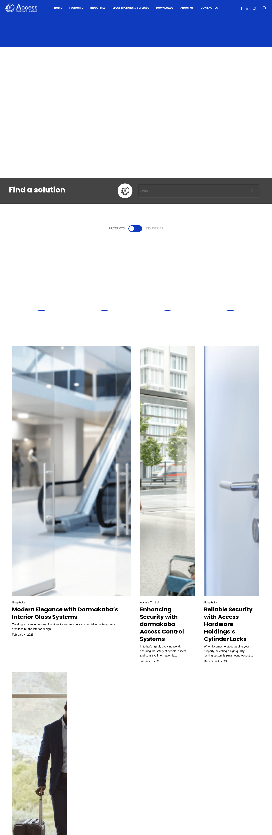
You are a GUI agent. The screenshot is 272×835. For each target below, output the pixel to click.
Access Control (149, 602)
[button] (117, 228)
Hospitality (18, 602)
